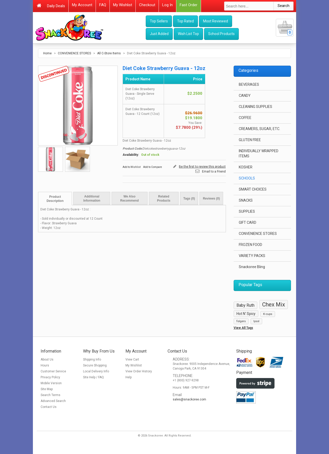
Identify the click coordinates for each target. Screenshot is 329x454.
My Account (82, 5)
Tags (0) (189, 198)
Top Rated (185, 21)
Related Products (163, 198)
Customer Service (53, 371)
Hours (45, 365)
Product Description (55, 199)
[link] (253, 418)
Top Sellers (159, 21)
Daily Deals (56, 6)
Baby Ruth (245, 305)
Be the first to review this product (202, 166)
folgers (241, 321)
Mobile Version (51, 383)
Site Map (47, 389)
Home (47, 53)
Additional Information (91, 198)
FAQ (102, 5)
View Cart (132, 359)
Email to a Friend (214, 171)
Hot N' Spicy (245, 314)
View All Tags (243, 328)
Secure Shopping (95, 365)
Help (128, 377)
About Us (47, 359)
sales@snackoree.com (189, 399)
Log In (167, 5)
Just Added (159, 34)
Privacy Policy (50, 377)
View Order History (138, 371)
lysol (256, 321)
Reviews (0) (211, 198)
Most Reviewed (215, 21)
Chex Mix (273, 304)
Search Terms (50, 395)
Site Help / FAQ (93, 377)
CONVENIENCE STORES (74, 53)
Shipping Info (92, 359)
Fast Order (188, 5)
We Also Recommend (129, 198)
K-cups (267, 314)
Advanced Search (53, 401)
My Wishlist (122, 5)
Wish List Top (188, 34)
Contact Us (49, 407)
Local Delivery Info (96, 371)
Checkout (147, 5)
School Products (221, 34)
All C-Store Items (109, 53)
